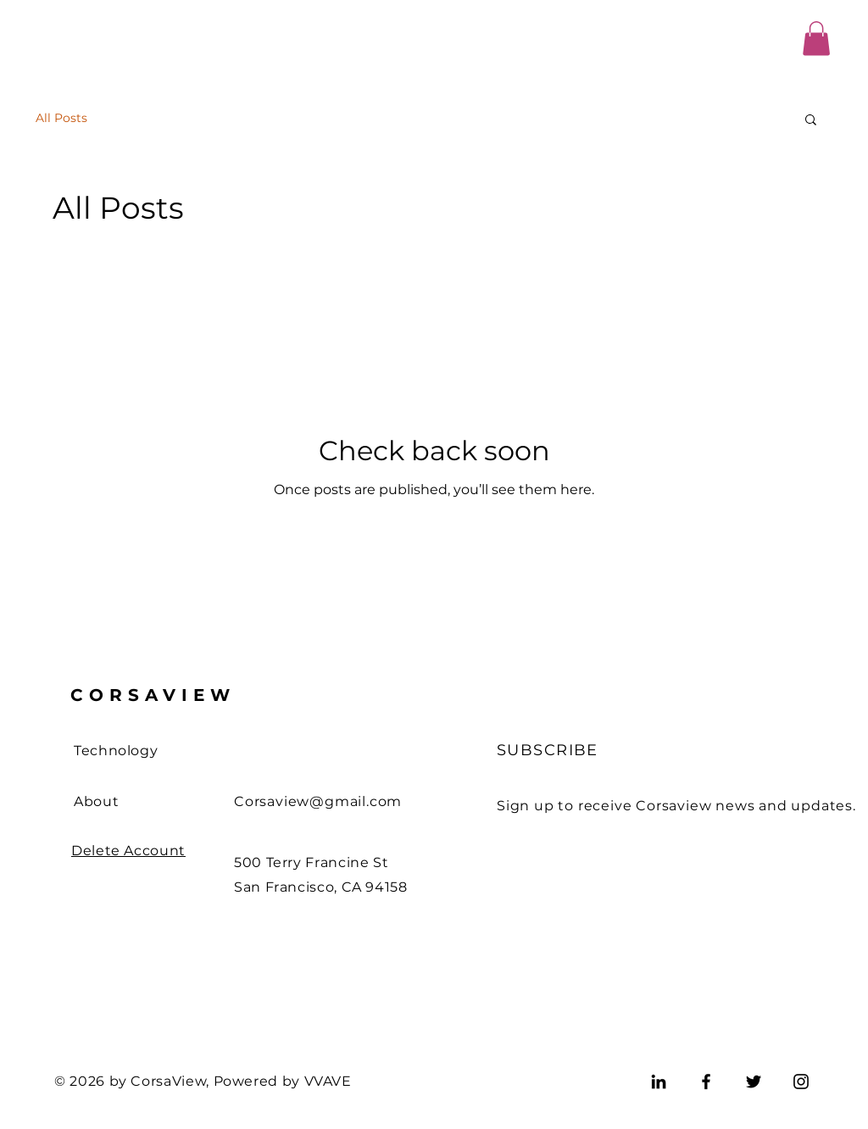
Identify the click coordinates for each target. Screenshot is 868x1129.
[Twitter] (753, 1081)
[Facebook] (706, 1081)
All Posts (61, 117)
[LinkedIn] (658, 1081)
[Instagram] (801, 1081)
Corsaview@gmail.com (318, 801)
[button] (816, 38)
